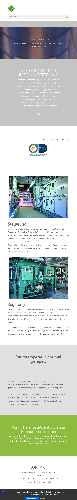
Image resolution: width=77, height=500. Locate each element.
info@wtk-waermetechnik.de (39, 482)
